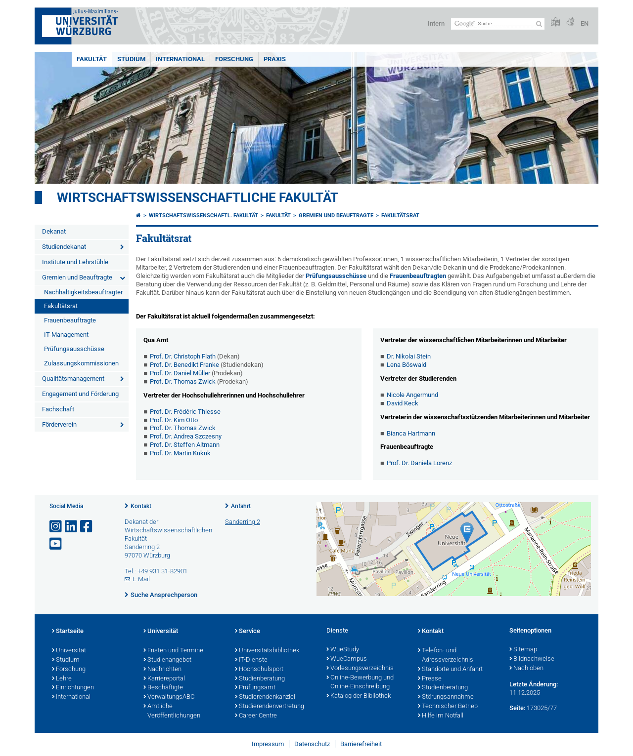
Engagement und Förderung (80, 394)
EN (584, 23)
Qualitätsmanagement (73, 378)
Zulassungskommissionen (81, 363)
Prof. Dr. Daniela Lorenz (419, 463)
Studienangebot (167, 660)
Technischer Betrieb (448, 706)
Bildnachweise (531, 659)
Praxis (275, 59)
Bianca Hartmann (411, 433)
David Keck (402, 403)
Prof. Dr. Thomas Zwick (183, 381)
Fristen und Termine (173, 650)
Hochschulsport (259, 669)
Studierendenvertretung (269, 706)
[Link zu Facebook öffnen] (87, 526)
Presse (430, 679)
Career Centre (256, 716)
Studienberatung (260, 679)
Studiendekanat (64, 246)
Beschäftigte (163, 687)
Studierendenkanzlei (265, 697)
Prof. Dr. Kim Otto (174, 420)
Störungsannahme (446, 697)
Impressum (268, 744)
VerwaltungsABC (168, 697)
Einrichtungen (73, 687)
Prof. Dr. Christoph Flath (183, 356)
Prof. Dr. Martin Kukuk (180, 453)
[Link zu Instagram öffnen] (56, 526)
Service (247, 631)
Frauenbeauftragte (70, 320)
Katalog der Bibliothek (358, 696)
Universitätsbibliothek (267, 650)
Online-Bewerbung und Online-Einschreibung (360, 683)
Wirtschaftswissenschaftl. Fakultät (203, 215)
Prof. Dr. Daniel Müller (180, 373)
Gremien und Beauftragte (77, 277)
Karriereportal (164, 679)
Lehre (62, 679)
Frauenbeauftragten (419, 275)
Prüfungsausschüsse (74, 349)
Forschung (234, 59)
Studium (131, 59)
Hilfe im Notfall (440, 716)
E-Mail (141, 579)
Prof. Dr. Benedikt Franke (184, 364)
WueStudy (342, 649)
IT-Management (66, 334)
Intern (436, 23)
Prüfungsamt (255, 687)
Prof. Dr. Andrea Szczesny (186, 436)
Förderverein (59, 424)
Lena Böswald (406, 364)
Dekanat (54, 231)
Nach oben (526, 668)
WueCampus (346, 659)
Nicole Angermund (412, 394)
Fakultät (92, 59)
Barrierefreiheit (361, 744)
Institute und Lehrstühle (75, 262)
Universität (69, 650)
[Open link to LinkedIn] (72, 526)
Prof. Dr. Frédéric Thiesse (185, 411)
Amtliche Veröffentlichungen (171, 711)
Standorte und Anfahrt (450, 669)
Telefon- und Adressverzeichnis (445, 655)
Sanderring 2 (242, 521)
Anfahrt (241, 506)
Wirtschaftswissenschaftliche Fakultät (197, 197)
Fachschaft (58, 409)
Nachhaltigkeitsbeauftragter (83, 292)
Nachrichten (162, 669)
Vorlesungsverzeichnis (360, 668)
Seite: (517, 708)
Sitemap (523, 649)
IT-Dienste (251, 660)
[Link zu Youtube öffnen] (56, 544)
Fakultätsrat (61, 306)
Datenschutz (312, 744)
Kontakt (141, 506)
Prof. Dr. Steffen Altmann (185, 444)
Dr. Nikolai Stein (409, 356)
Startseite (68, 631)
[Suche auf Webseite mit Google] (497, 24)
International (180, 59)
